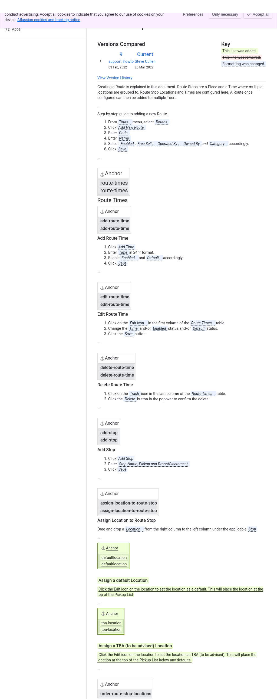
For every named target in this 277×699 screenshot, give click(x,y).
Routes (128, 18)
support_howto (121, 61)
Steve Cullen (145, 61)
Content (104, 18)
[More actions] (261, 20)
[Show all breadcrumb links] (115, 18)
